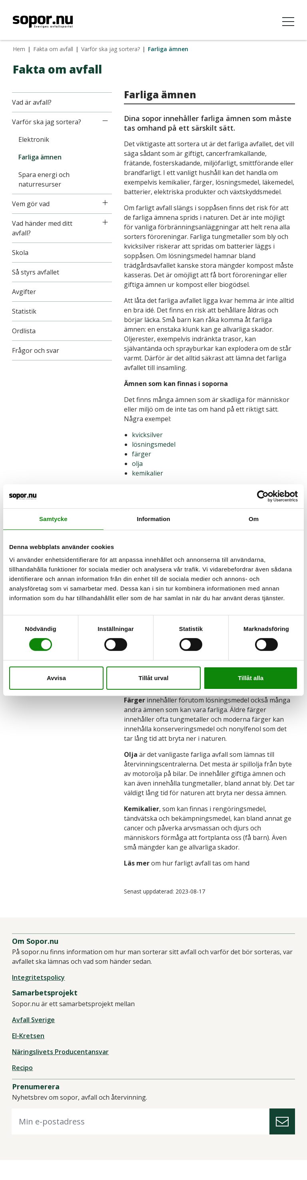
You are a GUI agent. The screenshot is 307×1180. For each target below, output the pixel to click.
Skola (21, 252)
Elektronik (34, 139)
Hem (19, 49)
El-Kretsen (29, 1055)
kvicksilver (148, 444)
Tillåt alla (250, 678)
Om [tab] (254, 518)
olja (138, 473)
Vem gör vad (31, 203)
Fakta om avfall (53, 49)
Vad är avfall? (32, 102)
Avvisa (56, 678)
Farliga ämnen (40, 157)
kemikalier (148, 482)
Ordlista (24, 330)
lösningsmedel (154, 454)
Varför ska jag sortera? (110, 49)
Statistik (25, 311)
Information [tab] (153, 518)
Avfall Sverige (34, 1039)
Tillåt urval (154, 678)
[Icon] (106, 120)
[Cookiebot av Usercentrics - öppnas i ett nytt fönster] (263, 496)
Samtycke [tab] (53, 518)
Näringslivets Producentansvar (61, 1071)
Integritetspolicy (39, 997)
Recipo (23, 1087)
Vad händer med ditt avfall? (43, 228)
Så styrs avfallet (36, 272)
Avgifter (25, 291)
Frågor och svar (36, 350)
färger (142, 463)
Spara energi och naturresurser (44, 179)
